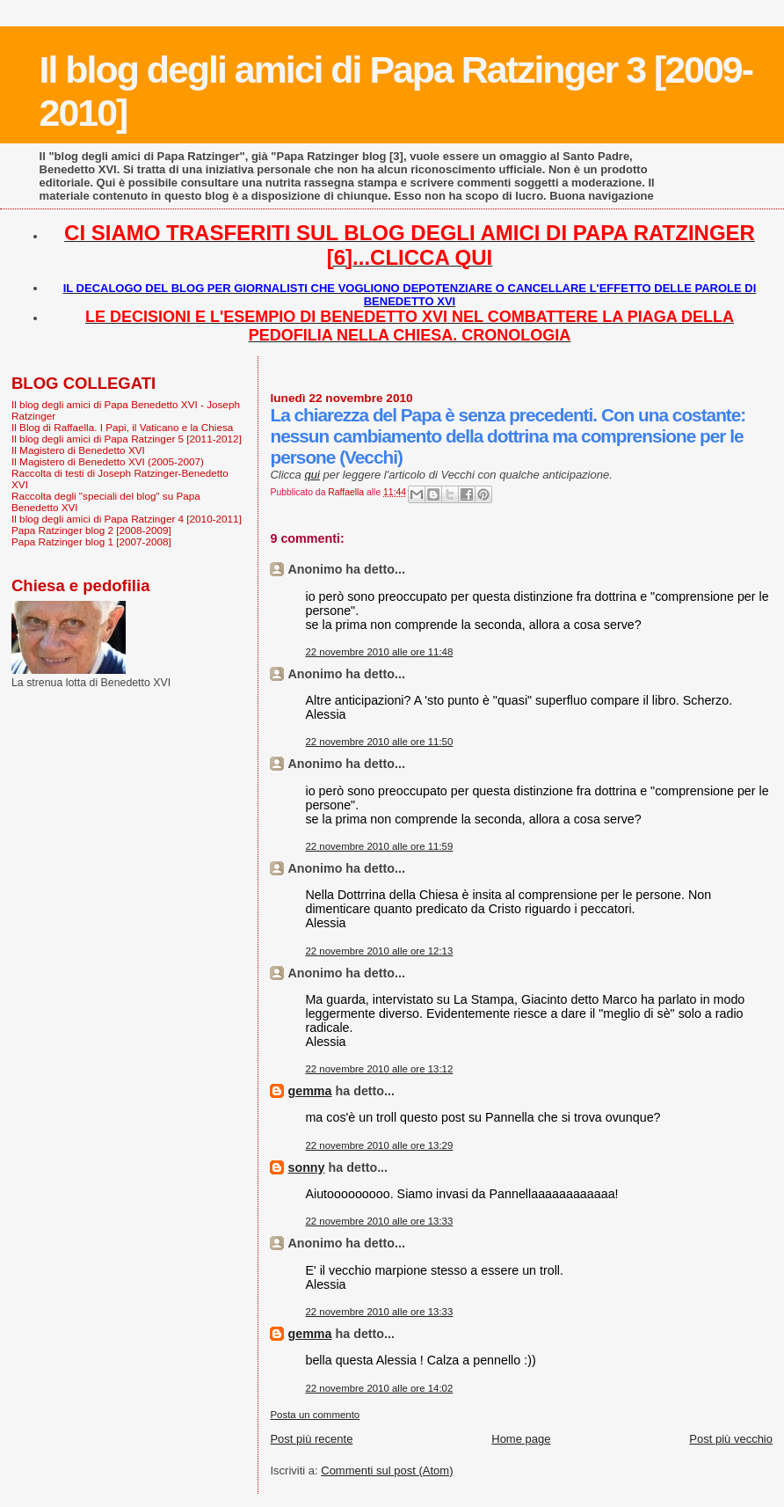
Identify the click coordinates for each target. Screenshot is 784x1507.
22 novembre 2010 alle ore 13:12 (379, 1069)
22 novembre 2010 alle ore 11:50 (379, 741)
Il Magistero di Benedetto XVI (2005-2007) (107, 461)
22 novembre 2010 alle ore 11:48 (379, 652)
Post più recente (311, 1438)
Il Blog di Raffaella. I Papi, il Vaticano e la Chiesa (122, 427)
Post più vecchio (731, 1438)
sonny (305, 1167)
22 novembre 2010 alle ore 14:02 (379, 1388)
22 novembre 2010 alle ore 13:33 (379, 1221)
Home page (520, 1438)
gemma (309, 1091)
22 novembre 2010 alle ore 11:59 (379, 846)
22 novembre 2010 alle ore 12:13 (379, 951)
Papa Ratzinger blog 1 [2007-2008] (91, 541)
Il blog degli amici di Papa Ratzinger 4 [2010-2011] (126, 518)
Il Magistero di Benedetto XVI (78, 450)
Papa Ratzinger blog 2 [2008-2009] (91, 530)
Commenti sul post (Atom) (387, 1470)
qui (311, 474)
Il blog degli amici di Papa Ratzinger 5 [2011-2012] (126, 438)
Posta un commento (314, 1414)
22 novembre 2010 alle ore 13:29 (379, 1145)
